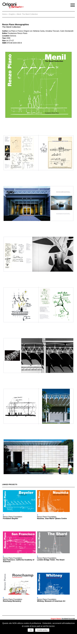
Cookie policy (42, 630)
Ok (31, 630)
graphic (12, 14)
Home (4, 14)
